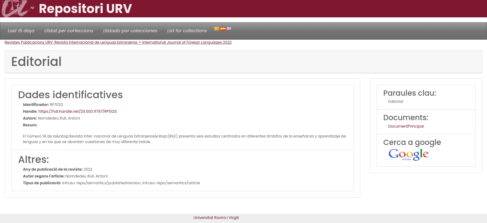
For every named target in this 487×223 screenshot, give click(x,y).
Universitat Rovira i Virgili (216, 217)
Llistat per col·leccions (68, 31)
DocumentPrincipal (406, 126)
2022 (227, 42)
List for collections (187, 31)
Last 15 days (21, 31)
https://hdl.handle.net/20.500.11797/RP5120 (78, 111)
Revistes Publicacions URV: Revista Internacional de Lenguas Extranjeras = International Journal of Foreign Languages (114, 42)
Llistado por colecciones (130, 31)
